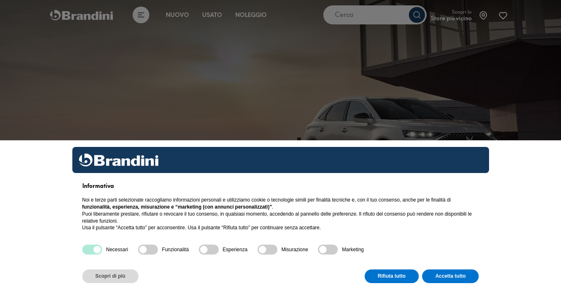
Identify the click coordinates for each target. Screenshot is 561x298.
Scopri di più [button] (110, 276)
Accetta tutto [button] (450, 276)
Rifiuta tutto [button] (392, 276)
